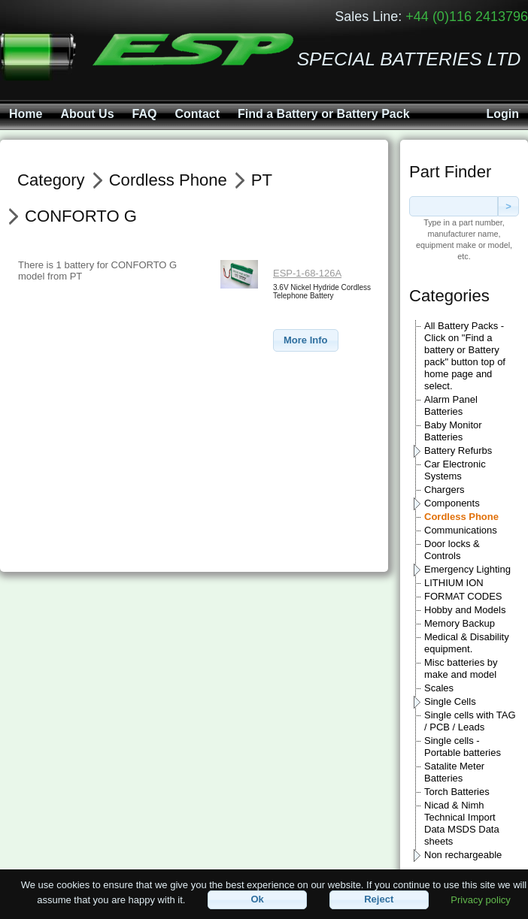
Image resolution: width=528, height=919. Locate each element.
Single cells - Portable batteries (462, 746)
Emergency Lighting (467, 569)
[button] (305, 340)
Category (51, 180)
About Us (87, 113)
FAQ (144, 113)
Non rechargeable (463, 854)
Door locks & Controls (452, 549)
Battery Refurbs (458, 450)
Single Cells (450, 701)
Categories (449, 295)
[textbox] (453, 206)
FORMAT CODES (463, 596)
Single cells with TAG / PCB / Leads (470, 721)
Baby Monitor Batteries (453, 431)
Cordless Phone (461, 516)
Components (452, 503)
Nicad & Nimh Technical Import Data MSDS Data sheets (461, 823)
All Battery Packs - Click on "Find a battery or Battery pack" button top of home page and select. (464, 355)
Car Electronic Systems (455, 470)
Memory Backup (459, 623)
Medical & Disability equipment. (466, 642)
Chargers (444, 489)
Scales (439, 688)
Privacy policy (480, 899)
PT (261, 180)
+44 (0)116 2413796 (466, 16)
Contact (197, 113)
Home (25, 113)
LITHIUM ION (454, 582)
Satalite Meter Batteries (454, 772)
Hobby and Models (464, 609)
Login (502, 113)
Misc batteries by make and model (461, 668)
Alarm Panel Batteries (451, 405)
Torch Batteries (457, 791)
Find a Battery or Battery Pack (324, 113)
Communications (460, 530)
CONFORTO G (81, 216)
